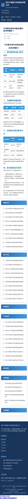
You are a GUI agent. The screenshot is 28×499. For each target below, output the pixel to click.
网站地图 (2, 496)
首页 (2, 17)
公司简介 (7, 17)
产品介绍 (13, 17)
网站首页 (3, 439)
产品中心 (18, 17)
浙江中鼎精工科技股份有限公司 (8, 498)
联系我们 (9, 20)
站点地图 (7, 496)
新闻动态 (3, 20)
